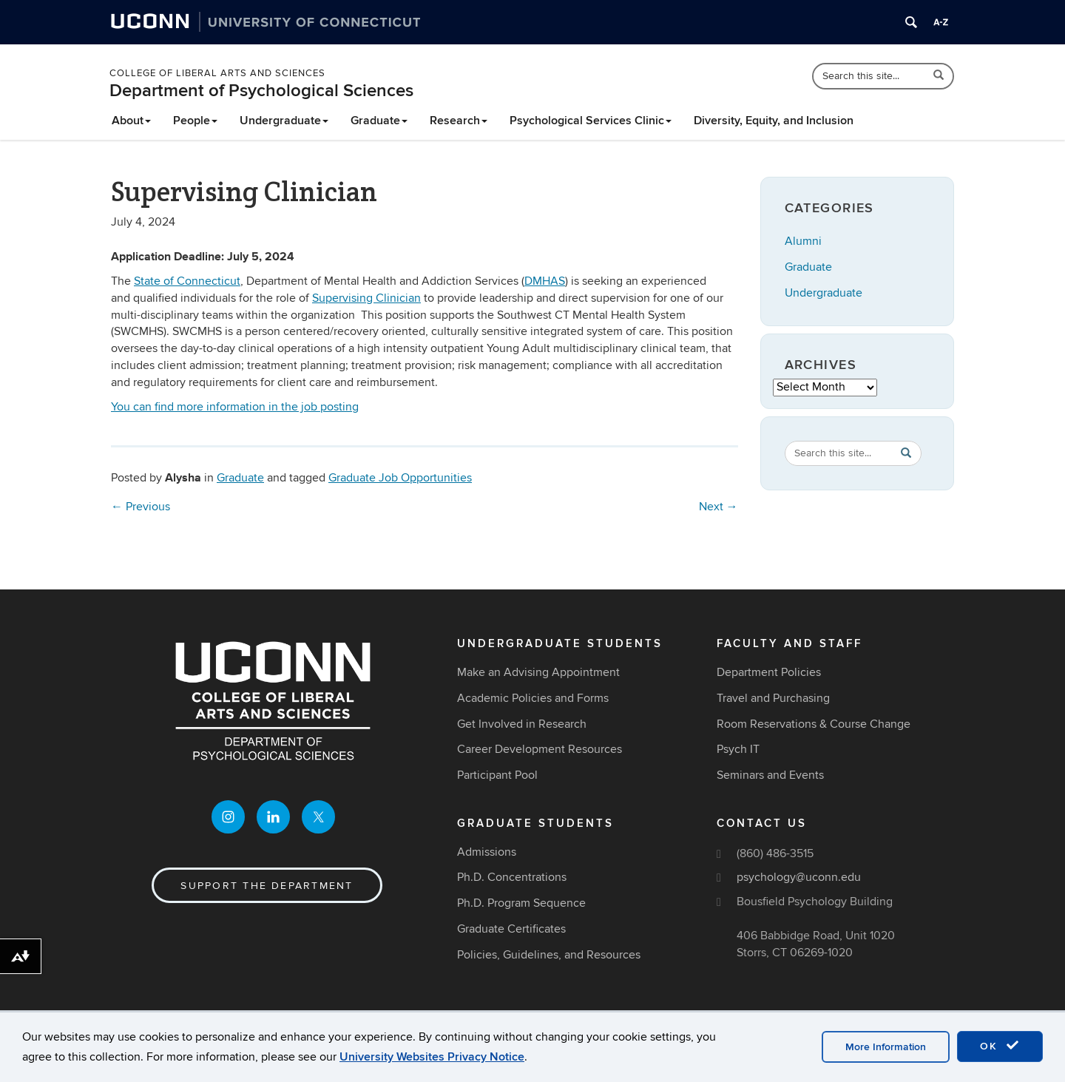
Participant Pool (497, 775)
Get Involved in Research (521, 724)
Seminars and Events (770, 775)
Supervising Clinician (366, 298)
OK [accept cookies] (1000, 1045)
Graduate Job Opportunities (400, 477)
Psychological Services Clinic (591, 120)
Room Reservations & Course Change (813, 724)
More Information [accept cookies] (885, 1047)
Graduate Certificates (511, 929)
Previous (140, 506)
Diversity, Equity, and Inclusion (773, 120)
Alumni (803, 241)
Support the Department (266, 885)
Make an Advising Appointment (538, 672)
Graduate (379, 120)
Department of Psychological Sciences (261, 90)
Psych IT (738, 749)
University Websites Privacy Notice (431, 1056)
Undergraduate (284, 120)
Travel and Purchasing (773, 698)
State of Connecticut (187, 281)
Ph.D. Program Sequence (521, 903)
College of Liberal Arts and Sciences (217, 73)
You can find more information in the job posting (235, 406)
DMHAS (544, 281)
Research (458, 120)
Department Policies (769, 672)
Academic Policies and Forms (533, 698)
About (131, 120)
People (195, 120)
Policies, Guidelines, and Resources (548, 954)
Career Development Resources (539, 749)
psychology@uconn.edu (799, 877)
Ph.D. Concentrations (512, 877)
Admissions (486, 852)
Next (718, 506)
